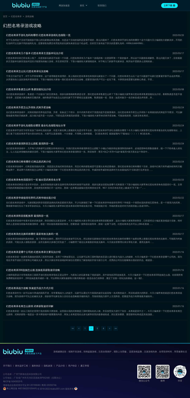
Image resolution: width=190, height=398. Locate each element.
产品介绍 (60, 366)
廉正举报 (84, 366)
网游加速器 (64, 5)
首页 (5, 16)
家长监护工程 (21, 366)
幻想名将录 (16, 16)
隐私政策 (48, 366)
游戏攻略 (29, 16)
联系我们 (102, 5)
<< (73, 328)
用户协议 (72, 366)
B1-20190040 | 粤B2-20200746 (41, 385)
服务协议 (36, 366)
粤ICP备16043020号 (13, 381)
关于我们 (7, 366)
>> (116, 328)
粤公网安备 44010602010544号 (20, 388)
